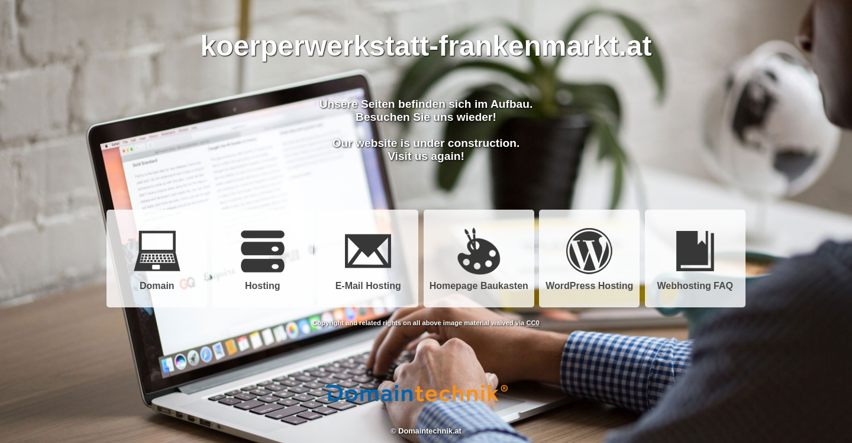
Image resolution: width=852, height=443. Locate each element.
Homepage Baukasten (479, 281)
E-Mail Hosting (368, 281)
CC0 (532, 322)
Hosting (262, 281)
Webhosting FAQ (695, 281)
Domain (156, 281)
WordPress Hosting (589, 281)
